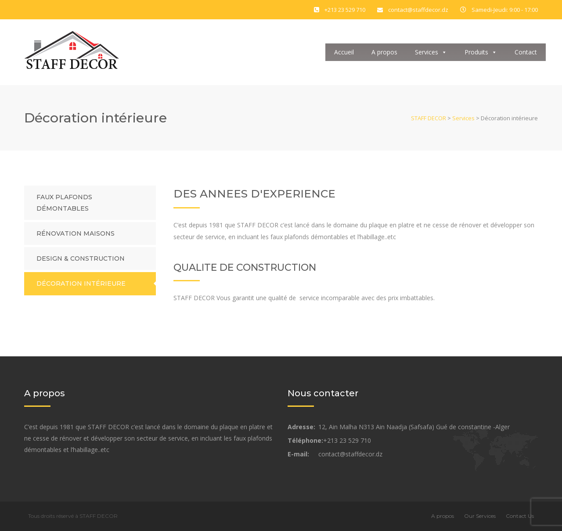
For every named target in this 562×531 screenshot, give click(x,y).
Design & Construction (80, 258)
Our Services (480, 516)
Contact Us (520, 516)
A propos (384, 52)
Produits (481, 52)
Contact (526, 52)
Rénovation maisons (75, 233)
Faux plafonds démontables (64, 202)
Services (431, 52)
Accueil (344, 52)
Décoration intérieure (81, 283)
